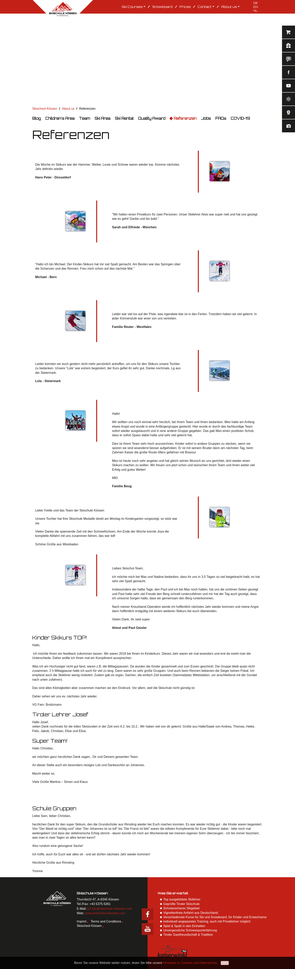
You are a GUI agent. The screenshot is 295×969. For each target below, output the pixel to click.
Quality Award (151, 118)
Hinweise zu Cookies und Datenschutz (190, 962)
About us (230, 7)
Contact (206, 7)
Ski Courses (133, 7)
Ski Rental (124, 118)
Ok (224, 963)
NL (255, 10)
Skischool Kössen (89, 925)
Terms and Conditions (106, 921)
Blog (36, 118)
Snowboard (162, 7)
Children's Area (59, 118)
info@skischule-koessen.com (111, 908)
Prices (185, 7)
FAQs (220, 118)
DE (255, 3)
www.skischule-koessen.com (105, 913)
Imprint (81, 921)
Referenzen (185, 118)
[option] (147, 60)
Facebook (148, 914)
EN (255, 6)
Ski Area (102, 118)
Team (84, 118)
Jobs (206, 118)
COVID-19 (240, 118)
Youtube (148, 929)
